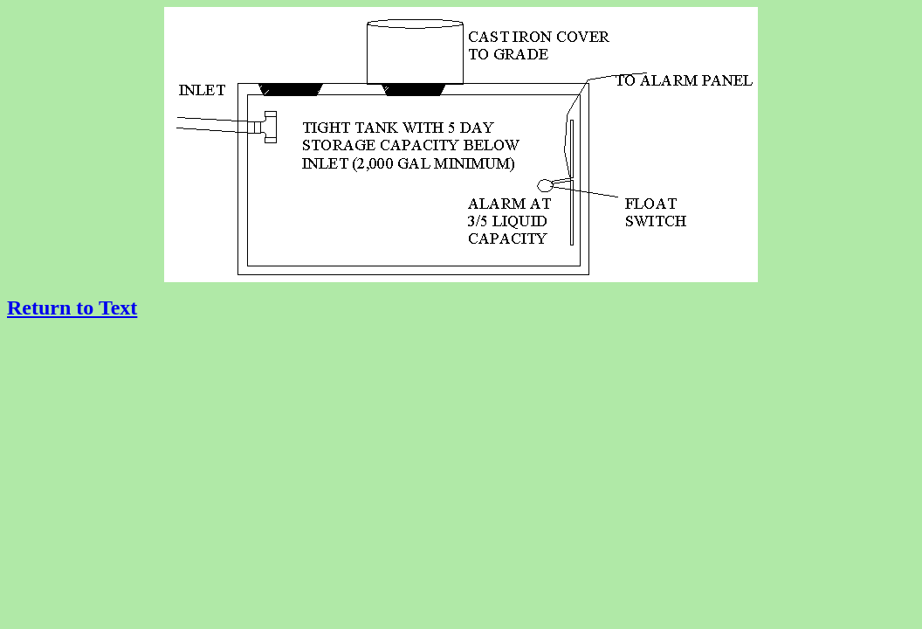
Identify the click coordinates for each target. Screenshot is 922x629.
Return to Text (72, 307)
